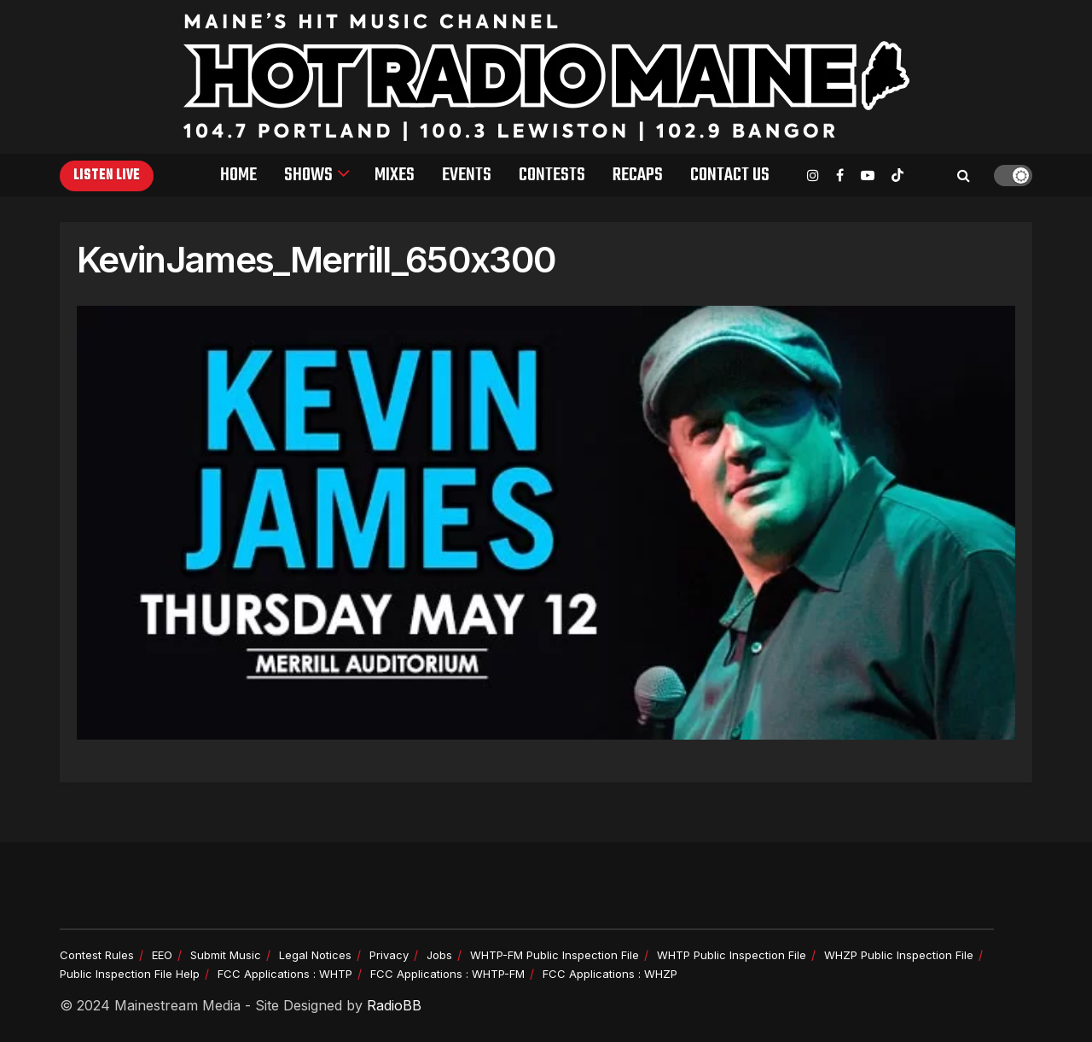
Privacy (389, 955)
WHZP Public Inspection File (898, 955)
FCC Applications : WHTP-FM (447, 974)
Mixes (395, 175)
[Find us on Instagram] (813, 175)
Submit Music (225, 955)
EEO (162, 955)
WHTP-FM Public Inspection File (554, 955)
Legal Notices (315, 955)
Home (238, 175)
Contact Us (730, 175)
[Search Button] (963, 175)
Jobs (439, 955)
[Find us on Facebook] (840, 175)
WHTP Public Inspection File (731, 955)
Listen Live (106, 176)
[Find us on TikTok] (897, 176)
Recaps (638, 175)
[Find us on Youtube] (867, 175)
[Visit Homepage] (546, 77)
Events (466, 175)
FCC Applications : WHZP (610, 974)
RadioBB (394, 1005)
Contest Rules (97, 955)
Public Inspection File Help (130, 974)
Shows (308, 175)
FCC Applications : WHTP (285, 974)
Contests (552, 175)
